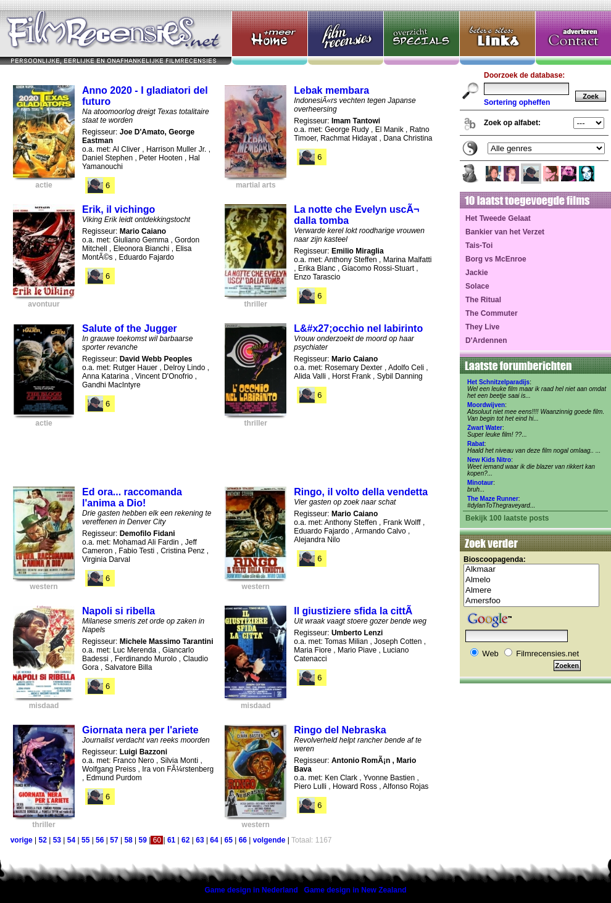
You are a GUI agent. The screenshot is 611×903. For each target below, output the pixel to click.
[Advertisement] (224, 453)
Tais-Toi (479, 245)
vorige (21, 840)
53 (57, 840)
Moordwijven (486, 405)
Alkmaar (531, 569)
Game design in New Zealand (355, 890)
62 (185, 840)
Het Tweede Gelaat (498, 218)
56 (100, 840)
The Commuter (491, 313)
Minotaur (480, 482)
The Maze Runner (492, 498)
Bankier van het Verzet (504, 232)
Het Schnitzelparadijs (498, 382)
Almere (531, 590)
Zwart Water (484, 427)
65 (229, 840)
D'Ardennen (486, 340)
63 (200, 840)
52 (42, 840)
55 (85, 840)
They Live (482, 327)
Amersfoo (531, 601)
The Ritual (483, 299)
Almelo (531, 580)
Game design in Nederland (250, 890)
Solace (477, 286)
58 (128, 840)
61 (171, 840)
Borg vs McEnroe (495, 259)
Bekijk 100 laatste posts (507, 518)
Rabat (475, 443)
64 (214, 840)
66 (243, 840)
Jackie (476, 272)
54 (71, 840)
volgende (269, 840)
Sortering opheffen (517, 102)
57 (114, 840)
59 (143, 840)
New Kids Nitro (489, 459)
